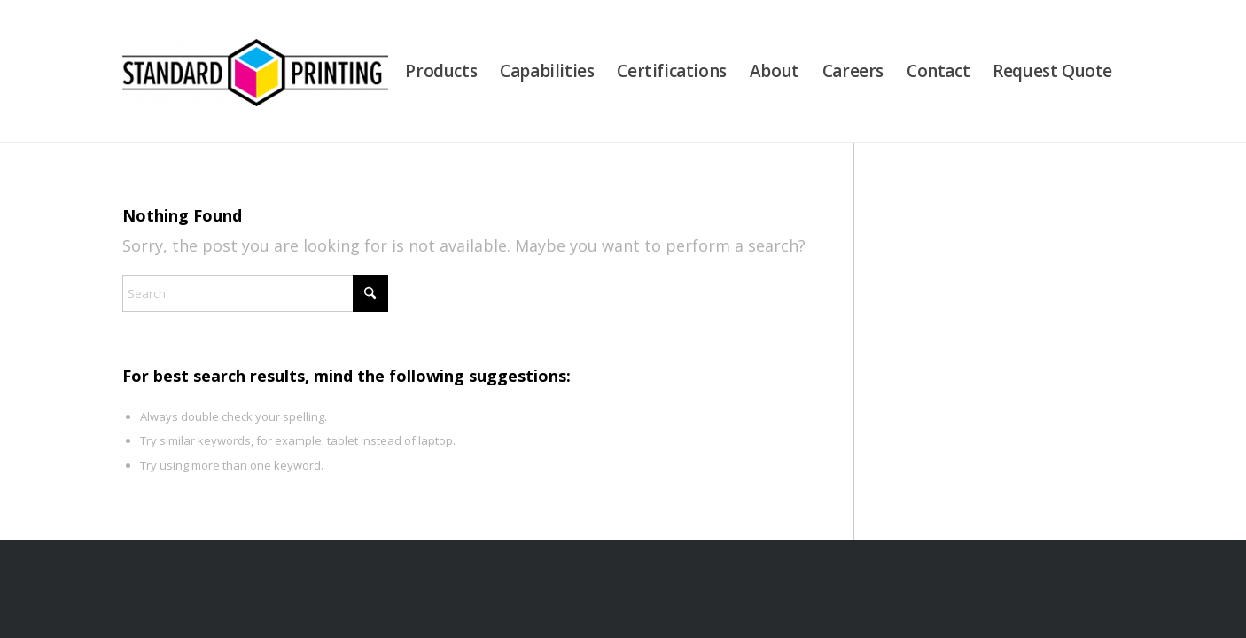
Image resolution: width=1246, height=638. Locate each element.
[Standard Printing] (255, 71)
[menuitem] (440, 71)
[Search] (255, 293)
